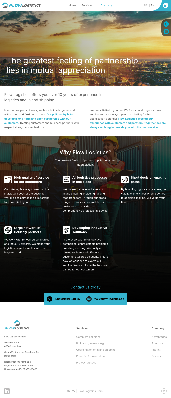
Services (87, 5)
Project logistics (86, 362)
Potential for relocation (90, 356)
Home (72, 5)
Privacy (156, 356)
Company (107, 5)
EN (153, 5)
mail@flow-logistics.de (109, 301)
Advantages (159, 337)
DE (146, 5)
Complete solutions (88, 337)
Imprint (156, 349)
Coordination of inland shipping (96, 349)
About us (157, 343)
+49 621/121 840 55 (67, 301)
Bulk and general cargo (90, 343)
